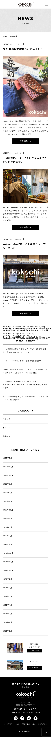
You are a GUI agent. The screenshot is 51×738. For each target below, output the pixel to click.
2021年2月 (7, 622)
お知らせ (18, 153)
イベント (18, 44)
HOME (5, 36)
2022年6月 (7, 527)
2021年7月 (7, 579)
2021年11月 (8, 562)
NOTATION (42, 724)
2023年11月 (8, 467)
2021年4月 (7, 605)
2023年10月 (8, 475)
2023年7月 (7, 484)
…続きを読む (26, 134)
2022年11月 (8, 510)
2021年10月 (8, 570)
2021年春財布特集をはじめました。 (24, 49)
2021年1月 (7, 631)
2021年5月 (7, 596)
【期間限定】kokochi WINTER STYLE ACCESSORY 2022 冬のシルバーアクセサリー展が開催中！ (25, 384)
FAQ (17, 724)
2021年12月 (8, 553)
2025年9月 (7, 458)
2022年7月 (7, 519)
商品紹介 (6, 436)
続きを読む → (25, 141)
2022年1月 (7, 544)
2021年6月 (7, 588)
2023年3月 (7, 493)
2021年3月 (7, 614)
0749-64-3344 (25, 708)
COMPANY (8, 724)
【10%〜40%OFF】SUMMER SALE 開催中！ (23, 361)
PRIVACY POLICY (28, 724)
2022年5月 (7, 536)
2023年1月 (7, 501)
